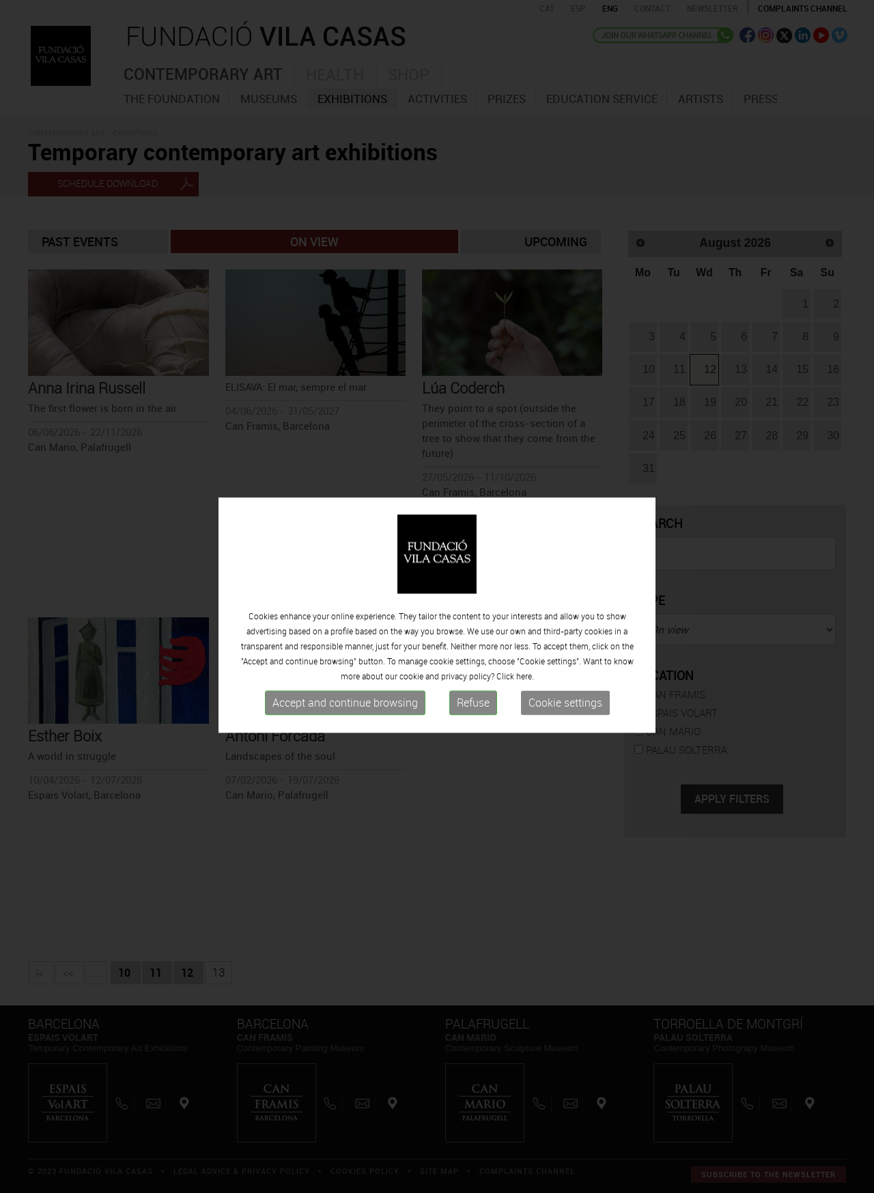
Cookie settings (565, 728)
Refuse (473, 728)
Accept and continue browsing (345, 728)
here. (525, 701)
